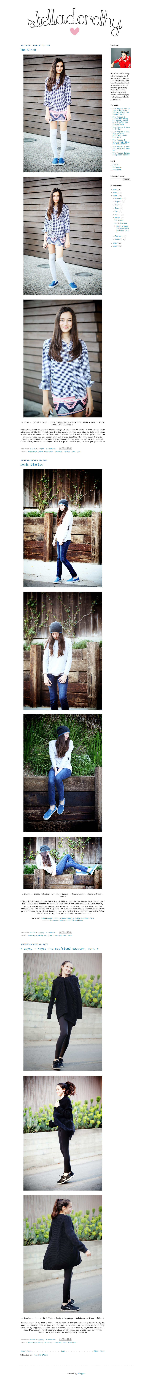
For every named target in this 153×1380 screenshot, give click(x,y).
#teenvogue (32, 451)
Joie (43, 918)
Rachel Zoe (52, 918)
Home (63, 1351)
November (119, 199)
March (117, 218)
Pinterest (117, 170)
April (117, 215)
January (118, 239)
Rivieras (54, 921)
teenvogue (58, 451)
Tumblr (115, 164)
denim (40, 935)
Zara (92, 918)
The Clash (28, 50)
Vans (75, 921)
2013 (115, 243)
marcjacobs (48, 451)
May (117, 211)
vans (73, 451)
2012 (115, 247)
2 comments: (51, 932)
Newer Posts (26, 1351)
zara (78, 451)
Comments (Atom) (41, 1355)
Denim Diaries (31, 464)
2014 (115, 196)
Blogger (81, 1374)
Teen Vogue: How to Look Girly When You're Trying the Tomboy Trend (121, 111)
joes (50, 935)
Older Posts (99, 1351)
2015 (115, 193)
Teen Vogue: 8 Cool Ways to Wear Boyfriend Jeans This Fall (121, 134)
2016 (115, 189)
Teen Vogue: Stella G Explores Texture (121, 154)
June (117, 208)
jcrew (40, 451)
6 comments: (51, 448)
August (118, 202)
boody (40, 1342)
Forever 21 (65, 921)
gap (45, 935)
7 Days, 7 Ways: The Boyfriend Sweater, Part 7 (59, 948)
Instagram (117, 167)
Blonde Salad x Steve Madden (74, 918)
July (117, 205)
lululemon (57, 1342)
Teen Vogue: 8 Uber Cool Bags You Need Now (121, 148)
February (119, 236)
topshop (67, 451)
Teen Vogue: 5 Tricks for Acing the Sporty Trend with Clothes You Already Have (120, 121)
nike (64, 1342)
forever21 (48, 1342)
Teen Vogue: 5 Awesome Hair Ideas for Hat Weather (121, 142)
